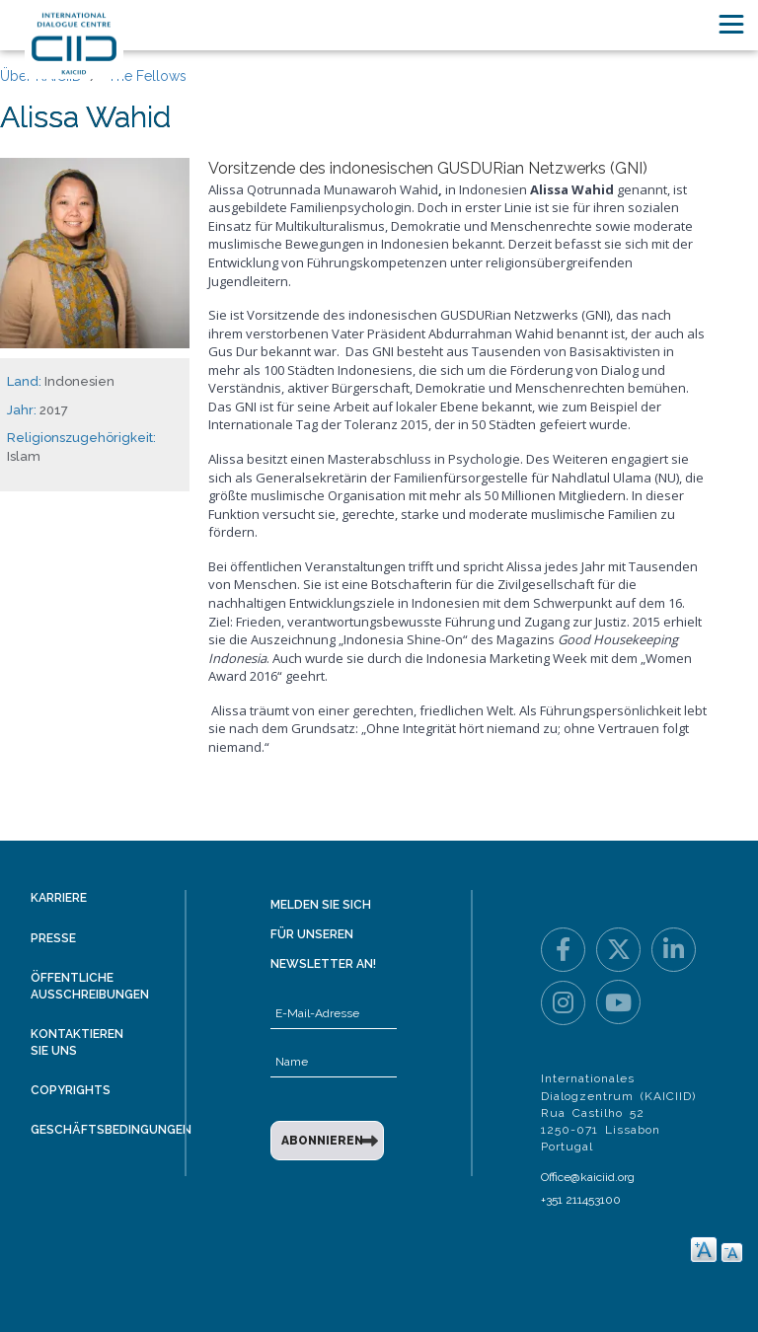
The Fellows (147, 76)
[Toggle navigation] (731, 24)
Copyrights (71, 1090)
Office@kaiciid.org (588, 1177)
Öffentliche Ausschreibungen (90, 986)
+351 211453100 (581, 1200)
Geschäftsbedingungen (111, 1130)
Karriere (59, 898)
